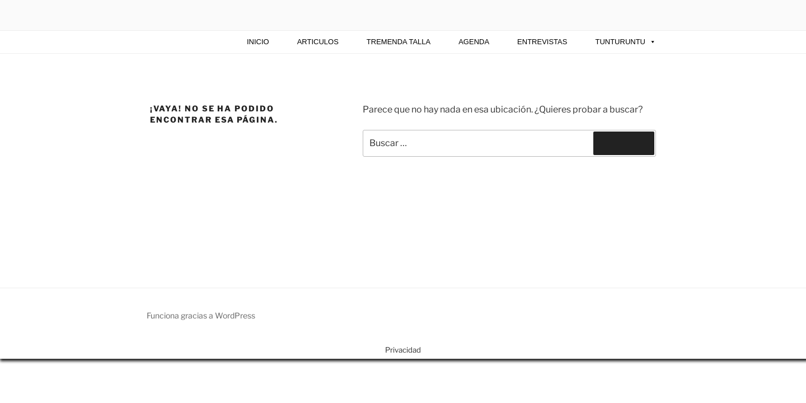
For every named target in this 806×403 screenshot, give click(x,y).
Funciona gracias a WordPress (201, 315)
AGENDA (473, 42)
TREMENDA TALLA (398, 42)
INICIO (258, 42)
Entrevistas (542, 42)
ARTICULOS (318, 42)
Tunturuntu (625, 42)
